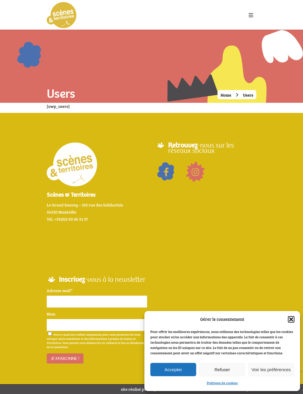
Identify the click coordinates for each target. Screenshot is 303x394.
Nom (51, 314)
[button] (291, 319)
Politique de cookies (222, 382)
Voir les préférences (271, 369)
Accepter (173, 369)
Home (225, 95)
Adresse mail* (59, 290)
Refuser (222, 369)
